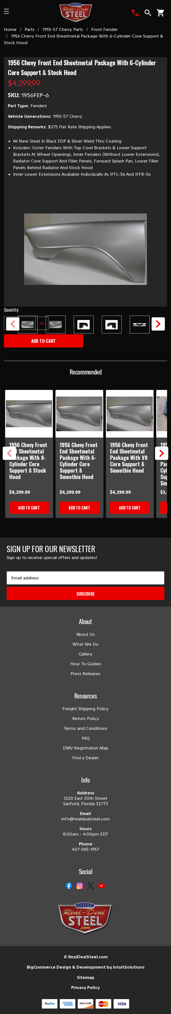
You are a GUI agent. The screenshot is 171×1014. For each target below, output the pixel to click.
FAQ (86, 738)
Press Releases (85, 673)
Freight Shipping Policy (85, 708)
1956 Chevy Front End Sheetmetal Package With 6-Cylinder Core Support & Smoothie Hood (79, 460)
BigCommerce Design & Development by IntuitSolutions (85, 967)
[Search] (147, 12)
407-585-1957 (85, 849)
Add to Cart (29, 508)
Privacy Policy (85, 987)
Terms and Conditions (85, 728)
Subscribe (85, 594)
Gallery (85, 654)
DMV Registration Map (85, 748)
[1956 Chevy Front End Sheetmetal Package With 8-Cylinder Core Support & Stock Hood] (29, 414)
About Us (85, 634)
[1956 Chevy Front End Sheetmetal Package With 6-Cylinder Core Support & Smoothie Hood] (80, 414)
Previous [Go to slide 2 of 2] (13, 330)
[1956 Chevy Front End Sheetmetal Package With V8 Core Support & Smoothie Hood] (130, 414)
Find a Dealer (85, 757)
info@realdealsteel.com (85, 819)
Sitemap (85, 977)
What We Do (85, 644)
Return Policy (85, 718)
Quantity (11, 310)
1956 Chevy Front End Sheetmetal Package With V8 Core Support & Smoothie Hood (129, 457)
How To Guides (85, 664)
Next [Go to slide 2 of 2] (158, 330)
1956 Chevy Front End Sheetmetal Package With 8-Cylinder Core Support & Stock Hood (28, 460)
